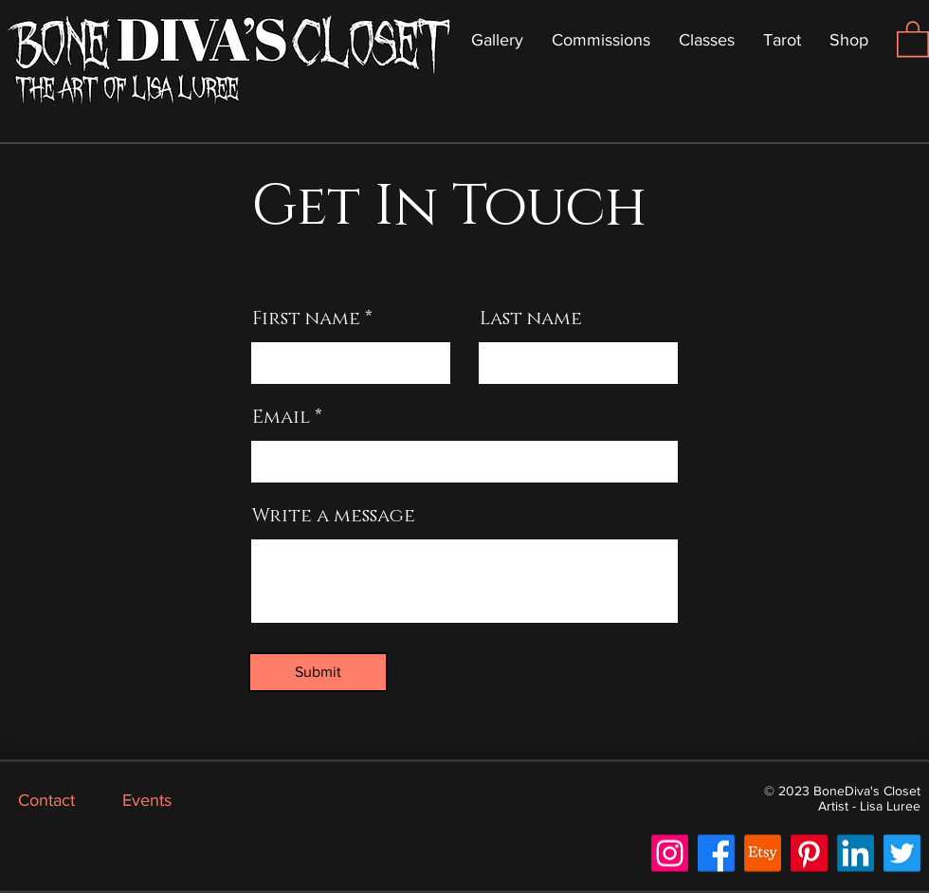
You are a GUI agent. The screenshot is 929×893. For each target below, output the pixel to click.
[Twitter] (901, 853)
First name (306, 318)
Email (281, 417)
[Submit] (318, 672)
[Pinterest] (809, 853)
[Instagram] (669, 853)
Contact (46, 800)
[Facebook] (716, 853)
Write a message (333, 515)
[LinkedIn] (855, 853)
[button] (913, 38)
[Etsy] (762, 853)
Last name (531, 318)
